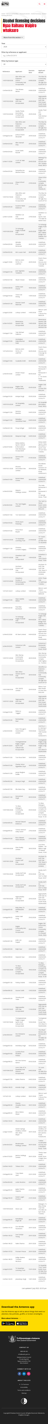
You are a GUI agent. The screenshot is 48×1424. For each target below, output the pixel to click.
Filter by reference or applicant (14, 52)
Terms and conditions (24, 1390)
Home (3, 14)
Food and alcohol (25, 14)
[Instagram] (28, 1374)
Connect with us (24, 1369)
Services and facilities (12, 14)
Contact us (24, 1347)
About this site (24, 1380)
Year (3, 43)
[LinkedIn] (24, 1374)
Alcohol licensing (36, 14)
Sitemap (24, 1393)
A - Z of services (24, 1384)
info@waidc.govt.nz (24, 1354)
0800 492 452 (24, 1351)
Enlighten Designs (23, 1415)
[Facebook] (19, 1374)
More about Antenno (9, 1318)
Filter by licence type (9, 61)
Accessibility (24, 1387)
